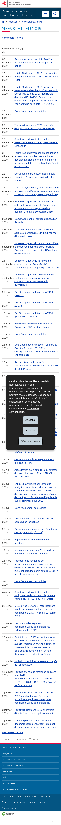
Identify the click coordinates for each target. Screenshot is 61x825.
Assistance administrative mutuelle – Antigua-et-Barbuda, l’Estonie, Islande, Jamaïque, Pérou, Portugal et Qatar (35, 595)
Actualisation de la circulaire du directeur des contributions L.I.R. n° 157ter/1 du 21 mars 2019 (36, 473)
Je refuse (31, 430)
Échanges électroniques (15, 789)
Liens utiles (30, 796)
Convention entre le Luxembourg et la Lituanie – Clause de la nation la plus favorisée (34, 177)
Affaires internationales (14, 759)
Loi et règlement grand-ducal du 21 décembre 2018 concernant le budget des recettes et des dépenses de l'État (35, 724)
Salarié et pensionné (13, 765)
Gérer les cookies (30, 441)
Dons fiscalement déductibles (30, 111)
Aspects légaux (9, 808)
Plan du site (15, 796)
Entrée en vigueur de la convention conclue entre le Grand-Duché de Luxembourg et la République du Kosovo (36, 264)
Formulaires (9, 783)
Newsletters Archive (32, 21)
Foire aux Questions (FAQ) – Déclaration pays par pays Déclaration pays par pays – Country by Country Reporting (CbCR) (36, 191)
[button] (45, 14)
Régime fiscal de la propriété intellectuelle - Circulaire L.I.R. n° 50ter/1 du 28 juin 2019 (36, 365)
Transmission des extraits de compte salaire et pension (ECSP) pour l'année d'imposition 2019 (35, 233)
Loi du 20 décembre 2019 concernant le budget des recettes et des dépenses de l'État (36, 76)
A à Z (5, 777)
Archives (13, 21)
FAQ (4, 796)
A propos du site (37, 802)
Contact (6, 802)
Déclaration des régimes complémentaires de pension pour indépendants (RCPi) (32, 626)
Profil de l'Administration (15, 747)
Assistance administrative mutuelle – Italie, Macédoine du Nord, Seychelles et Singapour (36, 142)
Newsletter (45, 796)
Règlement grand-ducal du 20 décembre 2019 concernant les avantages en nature (36, 62)
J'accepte (30, 419)
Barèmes (7, 771)
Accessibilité (20, 802)
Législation (8, 753)
